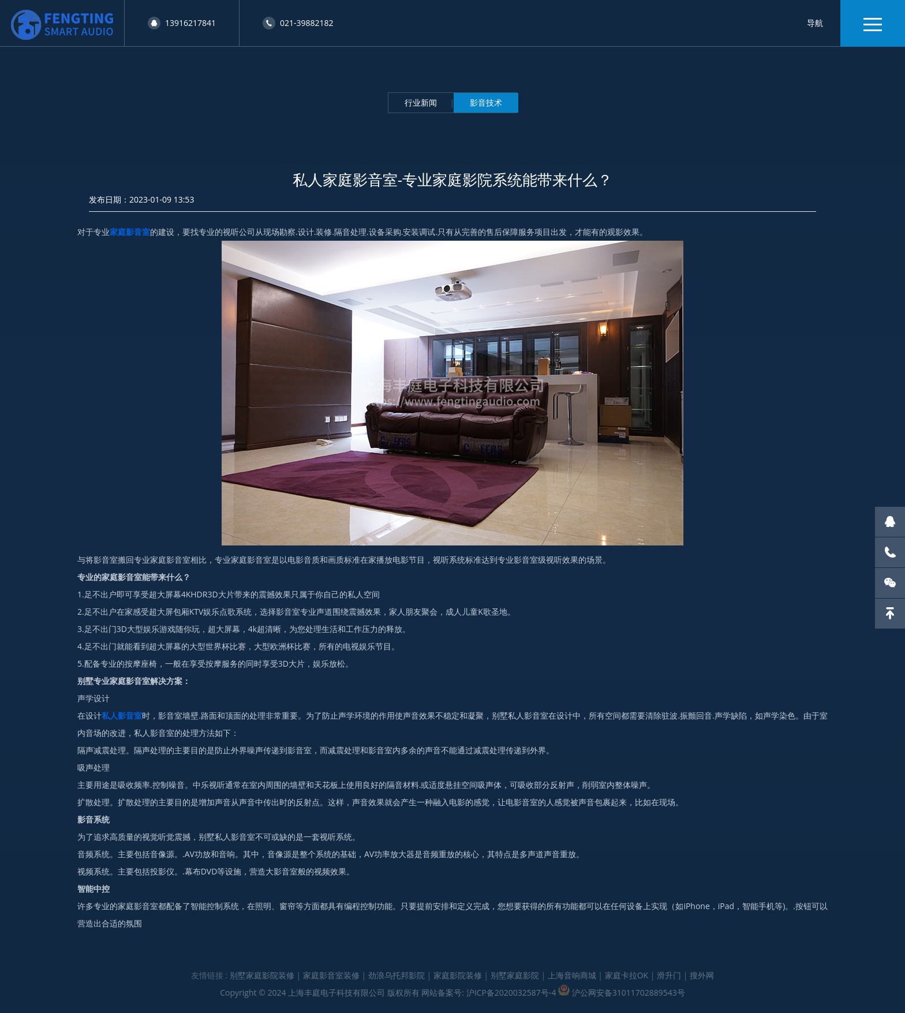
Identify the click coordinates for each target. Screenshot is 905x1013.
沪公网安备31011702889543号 (628, 992)
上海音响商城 (572, 975)
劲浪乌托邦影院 (396, 975)
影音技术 (486, 102)
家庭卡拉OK (626, 975)
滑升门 (669, 975)
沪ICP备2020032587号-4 (511, 992)
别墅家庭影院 (515, 975)
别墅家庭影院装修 (262, 975)
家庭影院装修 (457, 975)
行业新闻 (421, 102)
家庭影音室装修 (331, 975)
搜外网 (702, 975)
